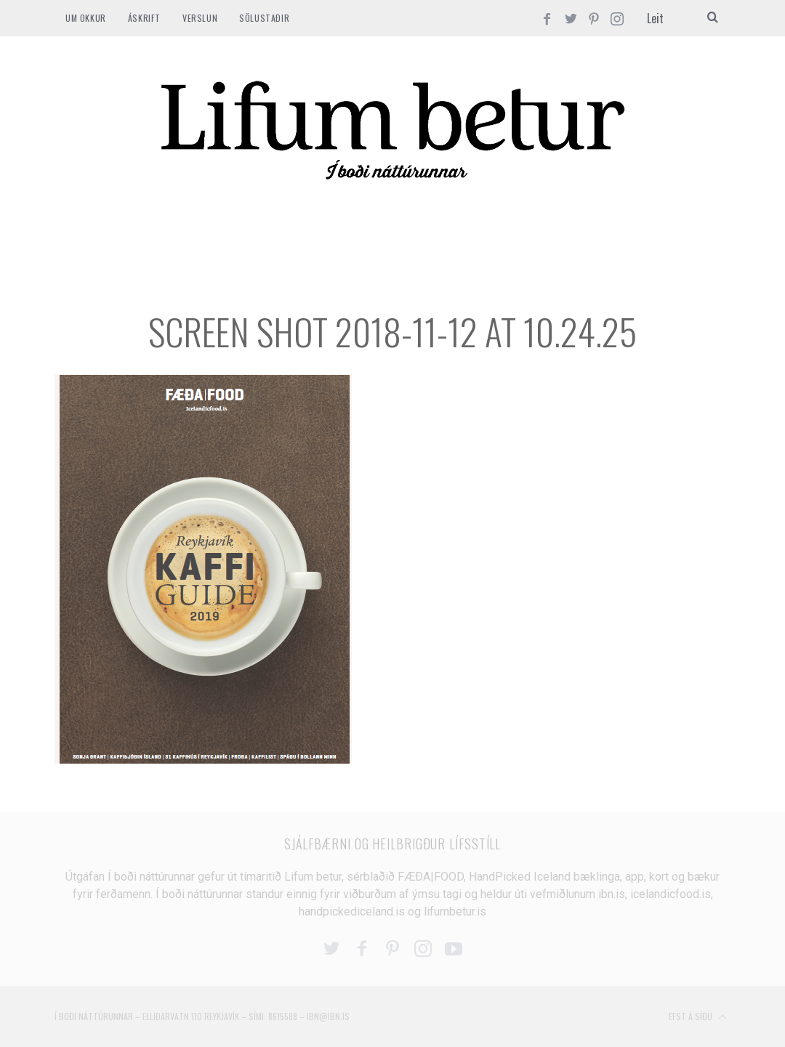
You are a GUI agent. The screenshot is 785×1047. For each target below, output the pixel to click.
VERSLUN (199, 18)
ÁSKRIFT (144, 18)
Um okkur (85, 18)
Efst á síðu (698, 1017)
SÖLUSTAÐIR (264, 18)
